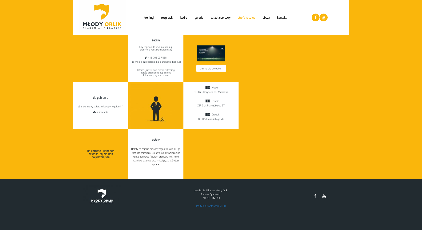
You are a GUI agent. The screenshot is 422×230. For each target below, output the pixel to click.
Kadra (183, 17)
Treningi (149, 17)
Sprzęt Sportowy (220, 17)
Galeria (198, 17)
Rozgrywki (167, 17)
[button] (156, 56)
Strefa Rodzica (246, 17)
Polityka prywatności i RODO (211, 206)
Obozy (266, 17)
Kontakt (281, 17)
